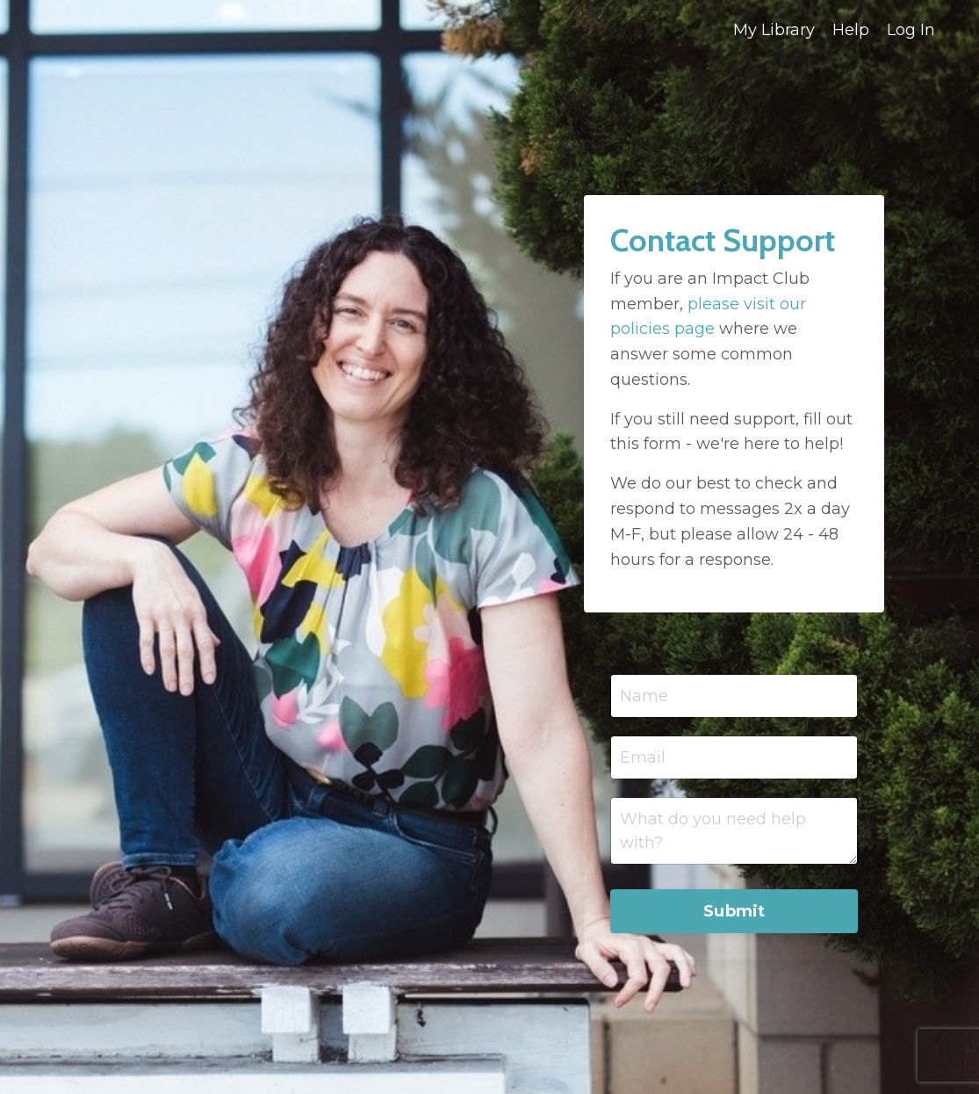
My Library (774, 30)
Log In (911, 30)
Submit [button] (734, 911)
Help (850, 30)
